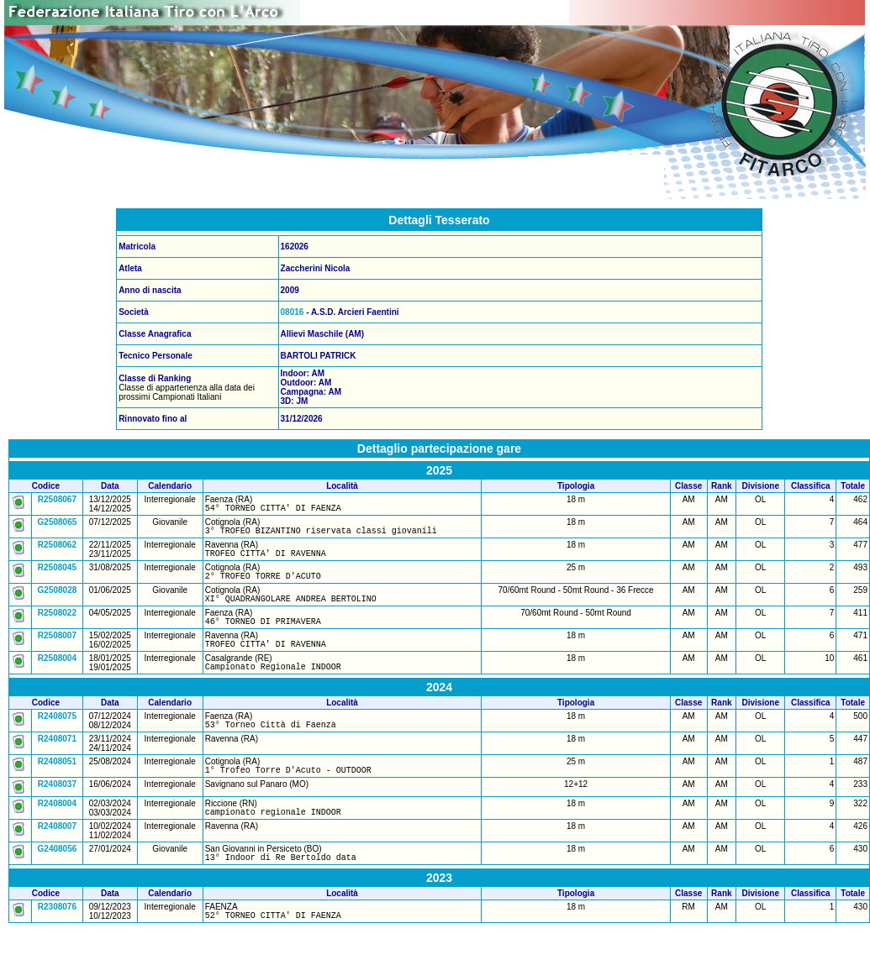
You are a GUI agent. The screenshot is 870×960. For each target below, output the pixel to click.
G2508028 (57, 600)
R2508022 (57, 625)
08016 (292, 312)
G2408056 (57, 876)
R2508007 (57, 650)
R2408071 (57, 761)
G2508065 (57, 524)
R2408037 (57, 809)
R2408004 (57, 828)
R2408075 (57, 736)
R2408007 (57, 853)
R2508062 (57, 549)
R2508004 (57, 675)
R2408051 (57, 784)
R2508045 (57, 575)
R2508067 (57, 499)
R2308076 (57, 937)
